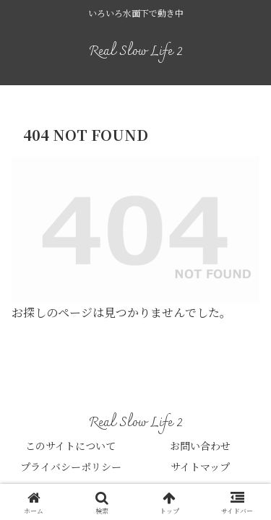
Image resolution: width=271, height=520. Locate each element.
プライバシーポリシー (70, 466)
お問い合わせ (200, 445)
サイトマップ (200, 466)
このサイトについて (70, 445)
